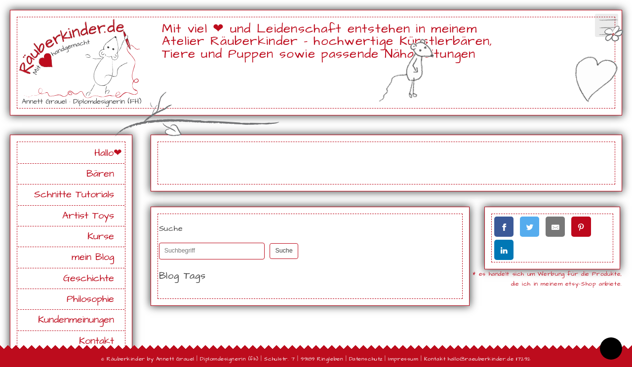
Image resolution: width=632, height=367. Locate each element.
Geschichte (88, 278)
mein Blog (93, 257)
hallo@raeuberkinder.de (481, 359)
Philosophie (90, 299)
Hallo (104, 153)
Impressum (403, 359)
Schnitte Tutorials (74, 194)
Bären (100, 174)
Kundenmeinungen (76, 320)
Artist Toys (88, 215)
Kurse (100, 236)
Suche (283, 250)
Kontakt (96, 341)
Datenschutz (366, 359)
